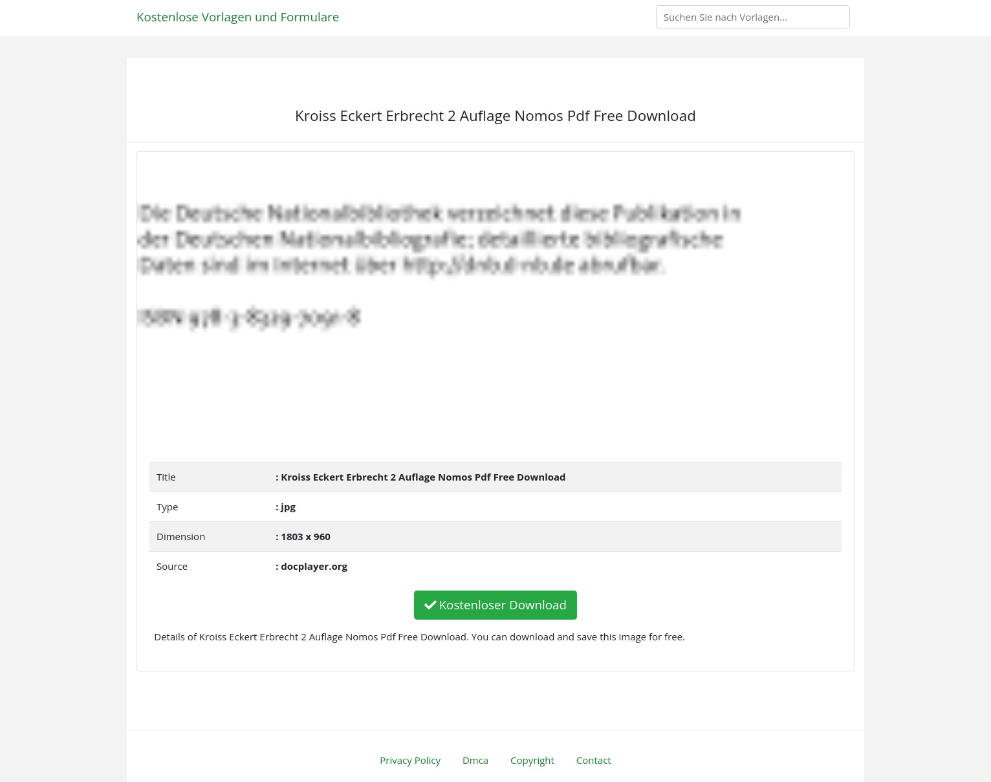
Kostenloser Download (495, 604)
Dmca (475, 760)
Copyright (532, 760)
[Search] (753, 16)
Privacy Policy (410, 760)
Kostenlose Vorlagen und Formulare (237, 16)
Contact (593, 760)
